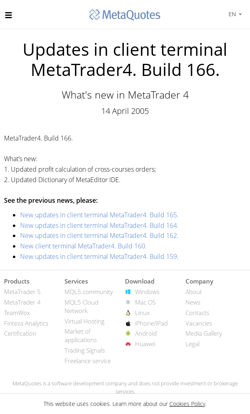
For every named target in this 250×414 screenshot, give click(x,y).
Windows (147, 292)
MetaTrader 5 (22, 292)
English (231, 14)
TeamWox (17, 313)
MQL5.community (89, 292)
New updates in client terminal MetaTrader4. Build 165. (99, 214)
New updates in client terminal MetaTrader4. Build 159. (99, 256)
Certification (20, 333)
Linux (142, 313)
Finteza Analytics (26, 323)
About (193, 292)
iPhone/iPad (151, 323)
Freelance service (88, 361)
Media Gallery (203, 333)
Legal (192, 344)
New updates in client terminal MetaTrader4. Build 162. (99, 235)
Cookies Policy (187, 404)
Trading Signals (85, 350)
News (192, 302)
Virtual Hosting (84, 321)
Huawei (145, 344)
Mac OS (145, 302)
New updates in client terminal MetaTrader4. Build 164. (99, 225)
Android (146, 333)
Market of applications (81, 335)
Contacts (197, 313)
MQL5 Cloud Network (81, 306)
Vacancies (198, 323)
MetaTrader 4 (22, 302)
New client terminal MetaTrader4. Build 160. (83, 246)
